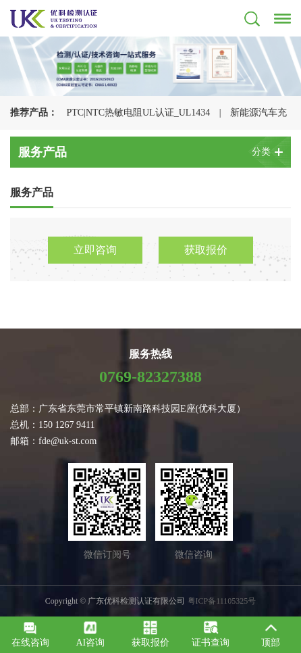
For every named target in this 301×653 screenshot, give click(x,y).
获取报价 (205, 250)
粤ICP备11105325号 (222, 601)
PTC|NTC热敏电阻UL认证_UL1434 (139, 112)
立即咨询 (95, 250)
